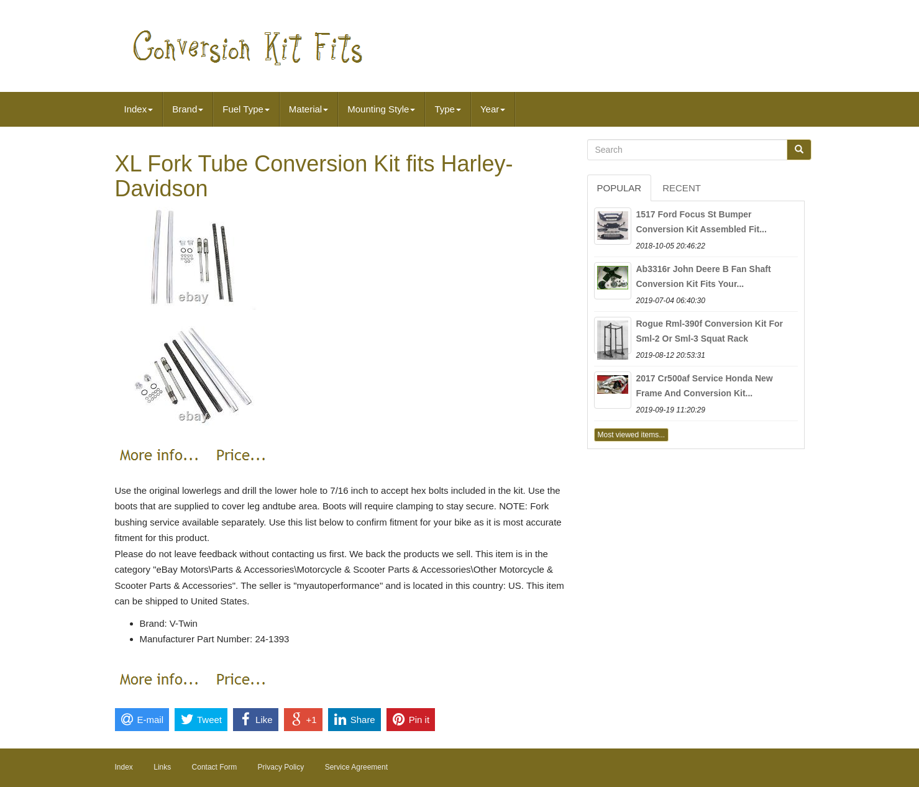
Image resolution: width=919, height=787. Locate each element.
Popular (619, 188)
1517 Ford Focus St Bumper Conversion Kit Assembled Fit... (701, 221)
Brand (187, 109)
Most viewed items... (631, 434)
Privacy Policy (281, 767)
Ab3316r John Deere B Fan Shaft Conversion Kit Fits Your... (703, 276)
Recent (681, 188)
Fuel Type (246, 109)
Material (308, 109)
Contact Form (214, 767)
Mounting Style (381, 109)
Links (162, 767)
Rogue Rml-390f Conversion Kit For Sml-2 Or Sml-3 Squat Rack (709, 331)
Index (138, 109)
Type (447, 109)
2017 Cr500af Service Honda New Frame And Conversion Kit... (704, 385)
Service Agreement (356, 767)
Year (492, 109)
